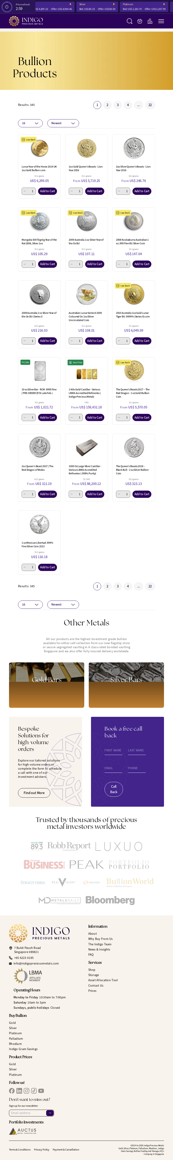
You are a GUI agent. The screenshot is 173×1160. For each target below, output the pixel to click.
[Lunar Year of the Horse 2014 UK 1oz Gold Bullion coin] (39, 148)
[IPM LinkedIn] (19, 1091)
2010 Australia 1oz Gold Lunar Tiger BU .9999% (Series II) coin (133, 314)
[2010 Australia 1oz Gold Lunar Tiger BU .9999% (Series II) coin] (134, 294)
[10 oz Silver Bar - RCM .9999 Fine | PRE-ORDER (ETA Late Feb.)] (39, 371)
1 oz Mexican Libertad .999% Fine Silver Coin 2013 (37, 544)
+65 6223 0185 (24, 958)
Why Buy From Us (100, 939)
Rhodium (15, 1044)
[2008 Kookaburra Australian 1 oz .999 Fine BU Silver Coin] (134, 221)
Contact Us (96, 985)
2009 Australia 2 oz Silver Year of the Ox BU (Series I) (39, 314)
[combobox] (30, 123)
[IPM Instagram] (26, 1091)
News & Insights (99, 949)
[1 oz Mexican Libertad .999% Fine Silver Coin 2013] (39, 524)
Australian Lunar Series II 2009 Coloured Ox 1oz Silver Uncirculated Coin (85, 316)
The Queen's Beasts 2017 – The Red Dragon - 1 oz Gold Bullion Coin (133, 393)
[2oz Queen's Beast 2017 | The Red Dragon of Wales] (39, 447)
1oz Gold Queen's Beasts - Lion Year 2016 (85, 168)
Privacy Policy (41, 1149)
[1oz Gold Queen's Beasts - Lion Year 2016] (86, 148)
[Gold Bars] (46, 685)
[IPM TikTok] (34, 1091)
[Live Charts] (150, 21)
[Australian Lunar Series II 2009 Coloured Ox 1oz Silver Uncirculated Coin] (86, 294)
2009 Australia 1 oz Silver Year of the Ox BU (86, 241)
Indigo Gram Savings (23, 1049)
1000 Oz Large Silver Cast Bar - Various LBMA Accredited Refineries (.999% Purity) (85, 469)
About (92, 934)
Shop (92, 970)
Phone (133, 768)
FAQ (91, 955)
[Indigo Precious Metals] (26, 21)
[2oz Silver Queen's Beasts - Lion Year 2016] (134, 148)
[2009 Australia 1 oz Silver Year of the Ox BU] (86, 221)
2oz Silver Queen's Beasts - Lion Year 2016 (133, 168)
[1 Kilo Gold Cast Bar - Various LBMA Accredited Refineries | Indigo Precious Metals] (86, 371)
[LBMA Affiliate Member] (49, 976)
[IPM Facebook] (12, 1091)
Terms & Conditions (20, 1149)
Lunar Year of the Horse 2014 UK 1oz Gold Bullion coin (39, 168)
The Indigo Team (100, 944)
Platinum (131, 4)
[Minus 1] (24, 191)
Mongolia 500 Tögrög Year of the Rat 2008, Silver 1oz (39, 241)
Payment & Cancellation (66, 1149)
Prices (92, 991)
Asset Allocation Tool (103, 980)
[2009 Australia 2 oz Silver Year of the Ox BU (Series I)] (39, 294)
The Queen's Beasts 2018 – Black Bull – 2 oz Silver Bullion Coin (132, 469)
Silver (86, 4)
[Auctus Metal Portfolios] (22, 1131)
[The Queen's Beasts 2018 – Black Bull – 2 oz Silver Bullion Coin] (134, 447)
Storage (93, 975)
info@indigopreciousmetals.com (36, 964)
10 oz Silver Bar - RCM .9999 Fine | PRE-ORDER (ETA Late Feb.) (39, 391)
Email (109, 768)
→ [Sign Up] (50, 1113)
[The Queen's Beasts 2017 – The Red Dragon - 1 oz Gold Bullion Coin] (134, 371)
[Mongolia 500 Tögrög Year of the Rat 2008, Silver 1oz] (39, 221)
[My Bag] (140, 21)
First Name (113, 750)
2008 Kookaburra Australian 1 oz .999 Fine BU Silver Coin (132, 241)
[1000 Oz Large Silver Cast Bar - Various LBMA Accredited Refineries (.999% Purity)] (86, 447)
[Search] (129, 21)
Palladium (16, 1039)
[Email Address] (31, 1113)
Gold (35, 4)
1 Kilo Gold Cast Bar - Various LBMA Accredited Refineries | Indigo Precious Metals (85, 393)
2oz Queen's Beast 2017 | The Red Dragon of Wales (37, 468)
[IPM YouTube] (41, 1091)
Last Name (136, 750)
